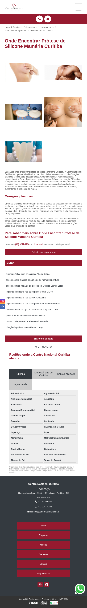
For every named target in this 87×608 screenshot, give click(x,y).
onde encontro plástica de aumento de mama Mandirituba (32, 280)
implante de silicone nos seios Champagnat (26, 298)
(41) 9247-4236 (22, 244)
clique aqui (38, 244)
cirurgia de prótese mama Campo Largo (24, 327)
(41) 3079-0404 (43, 501)
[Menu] (78, 7)
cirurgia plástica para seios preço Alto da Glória (28, 274)
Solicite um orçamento (43, 252)
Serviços (43, 554)
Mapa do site (43, 573)
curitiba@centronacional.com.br (43, 512)
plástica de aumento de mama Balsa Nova (25, 315)
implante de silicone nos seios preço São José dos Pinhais (33, 303)
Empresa (43, 535)
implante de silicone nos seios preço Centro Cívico (29, 292)
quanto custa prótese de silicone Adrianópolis (27, 321)
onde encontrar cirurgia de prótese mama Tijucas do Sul (32, 309)
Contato (44, 564)
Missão (43, 544)
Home (43, 525)
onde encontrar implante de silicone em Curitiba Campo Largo (34, 286)
